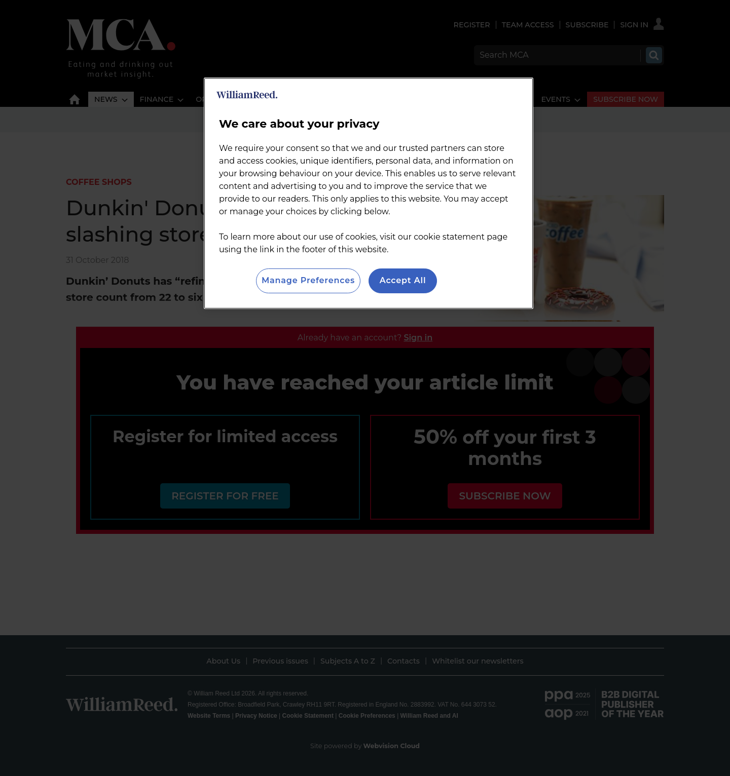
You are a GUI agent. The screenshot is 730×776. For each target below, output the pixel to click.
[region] (368, 192)
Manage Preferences (308, 280)
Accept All (403, 280)
